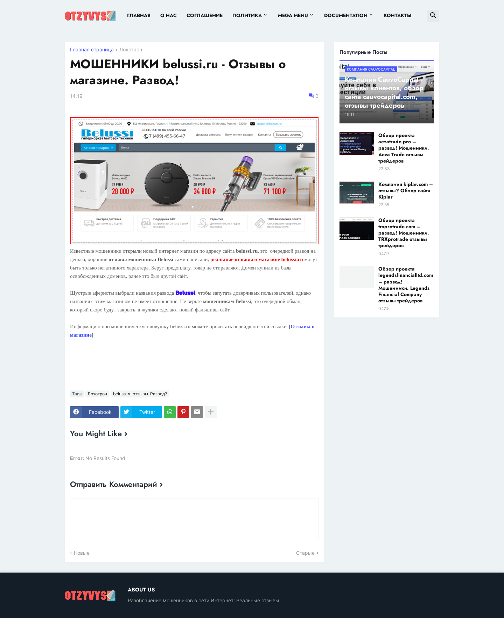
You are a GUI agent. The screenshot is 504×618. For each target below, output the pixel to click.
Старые (305, 553)
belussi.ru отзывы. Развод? (140, 393)
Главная (138, 15)
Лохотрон (130, 49)
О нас (168, 15)
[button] (433, 16)
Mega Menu (293, 15)
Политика (247, 15)
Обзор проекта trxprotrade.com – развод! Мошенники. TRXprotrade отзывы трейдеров (403, 233)
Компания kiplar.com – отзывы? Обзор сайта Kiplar (405, 190)
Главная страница (92, 49)
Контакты (398, 15)
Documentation (346, 15)
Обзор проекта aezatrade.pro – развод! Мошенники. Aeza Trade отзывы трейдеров (403, 148)
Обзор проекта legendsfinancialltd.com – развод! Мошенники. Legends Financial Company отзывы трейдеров (405, 285)
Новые (82, 553)
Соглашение (205, 15)
